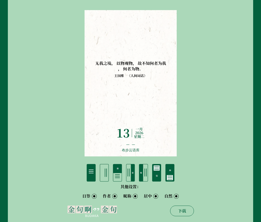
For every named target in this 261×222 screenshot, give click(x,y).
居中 (148, 196)
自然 (168, 196)
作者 (107, 196)
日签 (86, 196)
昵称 (127, 196)
